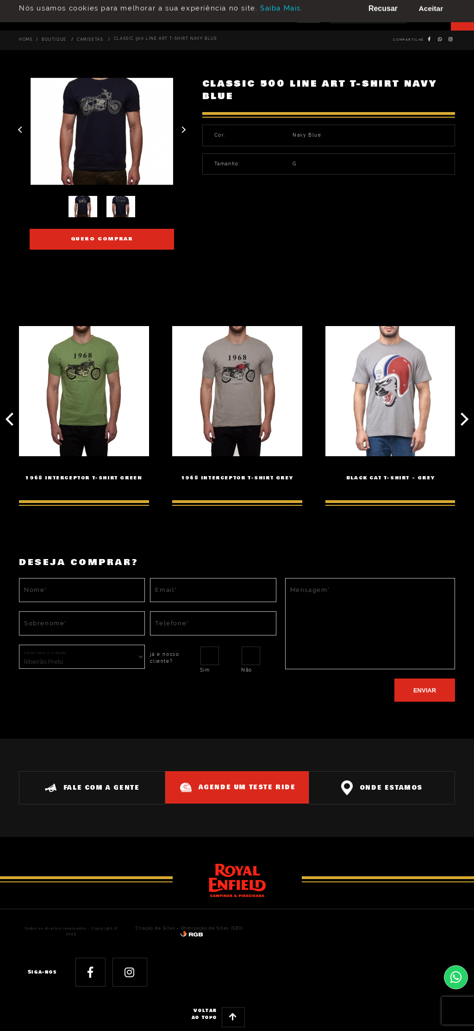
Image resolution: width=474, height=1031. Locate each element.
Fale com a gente (89, 787)
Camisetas (85, 40)
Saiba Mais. (281, 4)
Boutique (51, 40)
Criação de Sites (151, 928)
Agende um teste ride (240, 786)
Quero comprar (102, 238)
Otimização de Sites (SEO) (203, 928)
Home (25, 40)
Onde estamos (384, 787)
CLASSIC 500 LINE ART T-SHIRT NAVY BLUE (155, 39)
